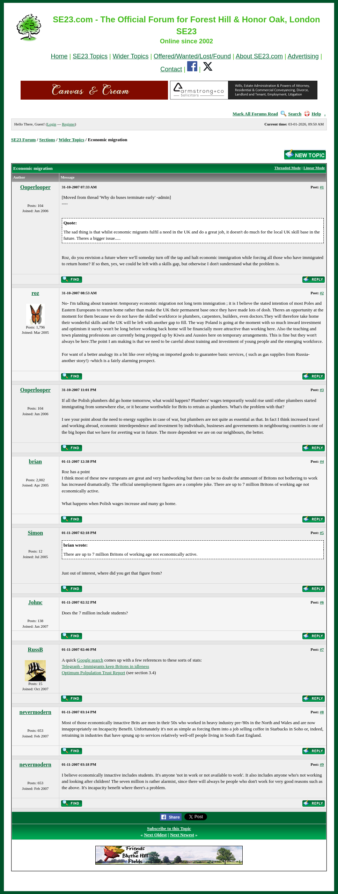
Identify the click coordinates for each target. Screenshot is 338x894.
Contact (171, 69)
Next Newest (182, 834)
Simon (35, 533)
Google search (90, 660)
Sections (47, 139)
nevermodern (35, 712)
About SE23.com (259, 56)
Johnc (35, 602)
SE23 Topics (90, 56)
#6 (322, 602)
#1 (322, 187)
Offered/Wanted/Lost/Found (192, 56)
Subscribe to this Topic (169, 828)
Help (312, 113)
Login (51, 124)
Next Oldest (155, 834)
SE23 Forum (23, 139)
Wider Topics (131, 56)
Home (59, 56)
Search (291, 113)
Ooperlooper (35, 187)
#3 (322, 390)
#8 (322, 712)
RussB (35, 650)
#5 (322, 533)
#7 (322, 649)
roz (35, 293)
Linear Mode (314, 168)
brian (35, 461)
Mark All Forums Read (255, 113)
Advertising (303, 56)
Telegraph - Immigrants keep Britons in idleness (105, 666)
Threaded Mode (287, 168)
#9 (322, 764)
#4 (322, 461)
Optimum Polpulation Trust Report (93, 672)
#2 (322, 293)
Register (68, 124)
